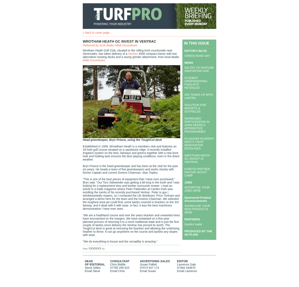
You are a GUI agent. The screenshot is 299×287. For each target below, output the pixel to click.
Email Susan (148, 271)
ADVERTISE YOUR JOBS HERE (197, 189)
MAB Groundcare (94, 60)
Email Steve (92, 271)
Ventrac (133, 53)
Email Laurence (187, 271)
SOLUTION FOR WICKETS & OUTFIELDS (195, 108)
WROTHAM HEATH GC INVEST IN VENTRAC (197, 159)
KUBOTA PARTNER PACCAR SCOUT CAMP (197, 172)
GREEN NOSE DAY (197, 55)
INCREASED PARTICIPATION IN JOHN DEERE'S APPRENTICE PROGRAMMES (196, 125)
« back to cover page (96, 32)
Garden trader (193, 224)
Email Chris (117, 271)
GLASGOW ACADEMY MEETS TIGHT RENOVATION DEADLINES (199, 143)
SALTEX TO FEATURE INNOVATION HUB (199, 69)
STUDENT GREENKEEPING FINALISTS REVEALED (195, 82)
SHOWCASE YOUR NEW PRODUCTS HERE (197, 209)
